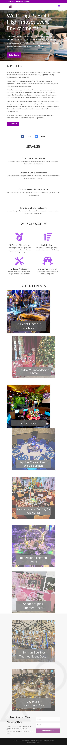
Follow (28, 136)
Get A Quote (14, 54)
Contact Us (12, 124)
